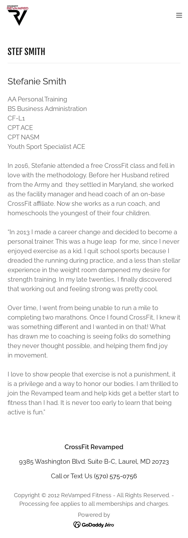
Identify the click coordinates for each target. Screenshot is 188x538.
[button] (179, 15)
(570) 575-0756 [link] (115, 476)
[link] (17, 15)
